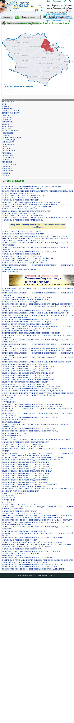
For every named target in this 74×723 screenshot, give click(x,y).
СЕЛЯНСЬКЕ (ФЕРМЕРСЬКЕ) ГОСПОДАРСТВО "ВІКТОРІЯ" (27, 464)
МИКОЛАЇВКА (8, 142)
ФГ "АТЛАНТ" (8, 397)
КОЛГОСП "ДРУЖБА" (11, 272)
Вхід (48, 1)
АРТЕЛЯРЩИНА (9, 102)
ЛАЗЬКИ (5, 135)
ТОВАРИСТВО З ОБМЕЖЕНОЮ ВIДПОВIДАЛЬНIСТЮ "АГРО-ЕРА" (30, 417)
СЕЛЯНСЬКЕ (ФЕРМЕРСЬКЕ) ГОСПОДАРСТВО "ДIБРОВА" (27, 469)
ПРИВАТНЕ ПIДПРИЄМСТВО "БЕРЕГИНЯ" (20, 331)
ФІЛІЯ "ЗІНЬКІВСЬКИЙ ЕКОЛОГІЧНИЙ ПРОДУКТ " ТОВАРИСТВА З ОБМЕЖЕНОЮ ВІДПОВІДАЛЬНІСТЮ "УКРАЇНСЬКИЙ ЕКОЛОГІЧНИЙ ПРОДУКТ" (37, 394)
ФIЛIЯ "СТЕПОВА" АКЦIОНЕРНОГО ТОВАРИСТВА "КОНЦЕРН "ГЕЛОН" (32, 391)
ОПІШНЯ (6, 146)
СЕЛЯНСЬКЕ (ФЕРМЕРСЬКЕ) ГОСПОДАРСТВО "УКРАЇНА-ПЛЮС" (30, 484)
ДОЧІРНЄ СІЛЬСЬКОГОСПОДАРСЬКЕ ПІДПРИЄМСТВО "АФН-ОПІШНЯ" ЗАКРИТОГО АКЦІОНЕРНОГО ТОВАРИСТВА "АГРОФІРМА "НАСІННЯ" (37, 516)
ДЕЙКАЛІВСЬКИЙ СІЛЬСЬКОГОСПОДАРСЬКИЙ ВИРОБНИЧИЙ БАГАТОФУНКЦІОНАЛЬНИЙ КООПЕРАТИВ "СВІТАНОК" (37, 454)
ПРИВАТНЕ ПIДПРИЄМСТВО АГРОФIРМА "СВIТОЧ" (24, 531)
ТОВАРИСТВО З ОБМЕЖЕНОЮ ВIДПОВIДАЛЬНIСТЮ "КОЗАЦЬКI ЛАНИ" (33, 569)
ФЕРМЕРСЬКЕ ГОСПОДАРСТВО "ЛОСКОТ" (20, 200)
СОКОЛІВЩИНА (9, 164)
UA (65, 1)
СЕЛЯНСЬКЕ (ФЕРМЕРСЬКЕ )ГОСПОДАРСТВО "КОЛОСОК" (27, 207)
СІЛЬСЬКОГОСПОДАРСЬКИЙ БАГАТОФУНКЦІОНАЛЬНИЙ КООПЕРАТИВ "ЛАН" (36, 440)
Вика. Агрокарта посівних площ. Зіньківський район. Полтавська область (59, 8)
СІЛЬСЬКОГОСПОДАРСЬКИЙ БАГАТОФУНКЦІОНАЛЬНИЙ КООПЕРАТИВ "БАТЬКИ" (37, 348)
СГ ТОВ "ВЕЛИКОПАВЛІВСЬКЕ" (16, 420)
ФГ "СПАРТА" (8, 502)
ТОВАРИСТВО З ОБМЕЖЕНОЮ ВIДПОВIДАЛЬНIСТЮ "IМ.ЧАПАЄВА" (31, 202)
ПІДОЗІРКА (7, 148)
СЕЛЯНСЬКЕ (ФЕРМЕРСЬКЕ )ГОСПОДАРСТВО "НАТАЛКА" (27, 297)
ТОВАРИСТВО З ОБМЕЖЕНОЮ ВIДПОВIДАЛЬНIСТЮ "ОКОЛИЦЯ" (30, 320)
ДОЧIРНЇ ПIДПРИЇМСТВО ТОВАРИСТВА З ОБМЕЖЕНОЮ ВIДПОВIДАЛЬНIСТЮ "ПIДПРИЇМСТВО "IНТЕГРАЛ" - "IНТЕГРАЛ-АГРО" (37, 239)
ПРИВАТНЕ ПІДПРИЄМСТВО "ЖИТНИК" (19, 269)
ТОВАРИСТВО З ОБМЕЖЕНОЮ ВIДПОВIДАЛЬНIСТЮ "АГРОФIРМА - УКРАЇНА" (36, 236)
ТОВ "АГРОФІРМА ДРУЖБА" (14, 433)
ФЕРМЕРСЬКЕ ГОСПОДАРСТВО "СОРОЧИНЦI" (22, 444)
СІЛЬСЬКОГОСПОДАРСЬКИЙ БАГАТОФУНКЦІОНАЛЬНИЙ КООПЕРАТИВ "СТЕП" (36, 362)
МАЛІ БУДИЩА (8, 140)
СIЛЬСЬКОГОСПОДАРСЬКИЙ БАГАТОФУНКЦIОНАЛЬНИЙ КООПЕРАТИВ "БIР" (35, 313)
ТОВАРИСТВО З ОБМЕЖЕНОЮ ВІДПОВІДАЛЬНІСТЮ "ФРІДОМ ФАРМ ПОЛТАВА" (37, 520)
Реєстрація (57, 1)
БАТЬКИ (5, 106)
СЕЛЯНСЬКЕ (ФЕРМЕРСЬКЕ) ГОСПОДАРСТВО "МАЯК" (25, 478)
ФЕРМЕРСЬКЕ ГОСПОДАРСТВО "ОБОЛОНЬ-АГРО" (23, 234)
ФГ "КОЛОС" (7, 400)
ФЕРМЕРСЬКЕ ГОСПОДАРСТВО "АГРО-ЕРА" (21, 553)
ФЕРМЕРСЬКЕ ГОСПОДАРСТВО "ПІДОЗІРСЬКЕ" (22, 263)
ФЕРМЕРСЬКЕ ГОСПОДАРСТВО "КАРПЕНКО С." (22, 220)
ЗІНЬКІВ (5, 124)
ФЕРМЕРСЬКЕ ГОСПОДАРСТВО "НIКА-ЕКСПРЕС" (23, 215)
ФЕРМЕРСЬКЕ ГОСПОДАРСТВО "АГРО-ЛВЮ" (21, 232)
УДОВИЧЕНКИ (8, 171)
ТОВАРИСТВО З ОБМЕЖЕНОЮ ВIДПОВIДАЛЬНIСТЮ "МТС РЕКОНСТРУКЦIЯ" (35, 311)
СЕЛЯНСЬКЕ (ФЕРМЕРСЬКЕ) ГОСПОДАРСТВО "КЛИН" (25, 475)
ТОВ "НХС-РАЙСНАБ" (11, 422)
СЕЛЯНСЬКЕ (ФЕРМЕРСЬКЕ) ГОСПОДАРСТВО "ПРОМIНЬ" (27, 375)
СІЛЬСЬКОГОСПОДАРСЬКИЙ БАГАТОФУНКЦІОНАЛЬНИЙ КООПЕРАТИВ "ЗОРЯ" (36, 351)
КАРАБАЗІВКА (8, 128)
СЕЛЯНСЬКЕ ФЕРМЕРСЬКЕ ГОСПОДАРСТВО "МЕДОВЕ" (26, 299)
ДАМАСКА (6, 120)
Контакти (28, 575)
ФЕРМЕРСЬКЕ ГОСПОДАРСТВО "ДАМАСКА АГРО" (24, 195)
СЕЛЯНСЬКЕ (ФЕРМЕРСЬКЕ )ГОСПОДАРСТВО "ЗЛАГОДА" (27, 211)
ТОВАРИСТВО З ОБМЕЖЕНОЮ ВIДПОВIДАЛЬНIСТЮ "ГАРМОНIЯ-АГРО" (33, 522)
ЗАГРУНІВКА (7, 126)
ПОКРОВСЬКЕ (8, 157)
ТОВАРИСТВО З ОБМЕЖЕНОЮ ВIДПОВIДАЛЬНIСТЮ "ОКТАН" (29, 252)
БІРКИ (4, 104)
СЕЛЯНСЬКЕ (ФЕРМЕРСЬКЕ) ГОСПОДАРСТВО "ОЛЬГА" (26, 371)
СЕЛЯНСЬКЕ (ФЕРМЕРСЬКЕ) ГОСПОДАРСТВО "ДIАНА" (26, 466)
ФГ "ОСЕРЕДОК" (9, 498)
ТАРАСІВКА (7, 169)
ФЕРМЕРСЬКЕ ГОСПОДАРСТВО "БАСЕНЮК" (21, 198)
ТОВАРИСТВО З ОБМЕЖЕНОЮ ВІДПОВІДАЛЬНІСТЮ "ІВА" (27, 558)
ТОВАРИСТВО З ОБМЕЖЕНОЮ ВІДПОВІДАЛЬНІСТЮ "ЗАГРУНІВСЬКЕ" (32, 406)
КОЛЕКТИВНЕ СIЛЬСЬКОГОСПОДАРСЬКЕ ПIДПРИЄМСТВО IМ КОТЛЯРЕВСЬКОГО (37, 544)
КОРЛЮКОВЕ (7, 133)
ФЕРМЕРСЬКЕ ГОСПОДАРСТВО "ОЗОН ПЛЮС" (22, 513)
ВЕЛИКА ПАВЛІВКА (10, 113)
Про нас (21, 575)
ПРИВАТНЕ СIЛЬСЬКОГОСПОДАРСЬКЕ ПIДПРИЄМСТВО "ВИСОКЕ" (31, 333)
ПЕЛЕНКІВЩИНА (9, 151)
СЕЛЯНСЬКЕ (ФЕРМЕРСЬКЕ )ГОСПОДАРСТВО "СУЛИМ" (26, 364)
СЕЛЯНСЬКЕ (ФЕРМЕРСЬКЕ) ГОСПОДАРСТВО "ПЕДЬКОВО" (28, 373)
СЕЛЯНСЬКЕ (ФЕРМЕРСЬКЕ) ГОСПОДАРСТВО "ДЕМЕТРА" (27, 368)
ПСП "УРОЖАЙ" (9, 437)
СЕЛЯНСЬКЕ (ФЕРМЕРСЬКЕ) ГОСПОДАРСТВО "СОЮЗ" (25, 482)
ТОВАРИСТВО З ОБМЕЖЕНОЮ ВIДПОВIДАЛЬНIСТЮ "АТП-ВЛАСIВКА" (32, 186)
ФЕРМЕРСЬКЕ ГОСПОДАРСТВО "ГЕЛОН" (19, 209)
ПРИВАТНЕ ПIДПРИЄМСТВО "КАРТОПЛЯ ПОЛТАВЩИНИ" (27, 322)
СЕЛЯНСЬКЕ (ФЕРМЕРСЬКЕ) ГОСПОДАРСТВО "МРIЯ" (25, 480)
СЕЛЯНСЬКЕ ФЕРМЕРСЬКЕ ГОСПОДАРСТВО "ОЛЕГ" (24, 486)
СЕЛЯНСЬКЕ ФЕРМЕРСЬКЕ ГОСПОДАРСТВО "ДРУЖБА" (26, 384)
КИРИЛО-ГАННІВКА (10, 131)
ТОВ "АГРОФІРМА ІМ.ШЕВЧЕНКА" (17, 524)
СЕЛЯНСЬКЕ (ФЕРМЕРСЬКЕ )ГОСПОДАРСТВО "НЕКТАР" (26, 328)
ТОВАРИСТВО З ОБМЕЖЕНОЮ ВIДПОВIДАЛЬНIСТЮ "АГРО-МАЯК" (31, 389)
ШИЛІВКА (6, 175)
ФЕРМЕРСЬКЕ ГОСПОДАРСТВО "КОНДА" (20, 302)
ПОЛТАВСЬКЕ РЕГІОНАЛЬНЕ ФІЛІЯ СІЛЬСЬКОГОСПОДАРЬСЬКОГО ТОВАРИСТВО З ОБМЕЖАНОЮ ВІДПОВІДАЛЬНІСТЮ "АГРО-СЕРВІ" (37, 561)
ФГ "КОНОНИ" (8, 495)
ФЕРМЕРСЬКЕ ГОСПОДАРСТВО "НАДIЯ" (19, 511)
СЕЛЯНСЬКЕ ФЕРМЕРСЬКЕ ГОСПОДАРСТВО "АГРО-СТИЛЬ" (28, 380)
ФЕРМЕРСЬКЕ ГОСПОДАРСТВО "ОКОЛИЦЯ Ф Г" (23, 256)
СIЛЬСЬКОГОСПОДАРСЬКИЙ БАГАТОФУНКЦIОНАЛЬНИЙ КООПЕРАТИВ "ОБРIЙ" (37, 218)
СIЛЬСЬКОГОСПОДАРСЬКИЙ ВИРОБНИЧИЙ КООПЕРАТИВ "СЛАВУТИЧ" (33, 542)
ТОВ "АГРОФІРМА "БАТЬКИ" (14, 435)
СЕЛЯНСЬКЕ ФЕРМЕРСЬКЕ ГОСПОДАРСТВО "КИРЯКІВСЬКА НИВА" (31, 386)
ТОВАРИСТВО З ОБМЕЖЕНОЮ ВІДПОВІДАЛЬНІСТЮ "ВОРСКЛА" (30, 431)
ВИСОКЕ (5, 115)
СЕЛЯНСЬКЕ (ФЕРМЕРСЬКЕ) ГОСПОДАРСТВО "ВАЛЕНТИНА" (28, 366)
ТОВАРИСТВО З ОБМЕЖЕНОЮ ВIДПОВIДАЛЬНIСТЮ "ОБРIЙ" (28, 429)
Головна (6, 17)
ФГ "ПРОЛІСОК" (9, 402)
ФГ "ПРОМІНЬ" (8, 500)
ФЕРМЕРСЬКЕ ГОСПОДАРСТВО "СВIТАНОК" (21, 549)
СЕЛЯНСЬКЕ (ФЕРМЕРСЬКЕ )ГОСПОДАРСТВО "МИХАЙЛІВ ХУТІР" (31, 460)
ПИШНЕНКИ (7, 155)
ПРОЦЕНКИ (7, 162)
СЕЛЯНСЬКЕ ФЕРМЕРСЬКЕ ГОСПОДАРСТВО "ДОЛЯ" (25, 382)
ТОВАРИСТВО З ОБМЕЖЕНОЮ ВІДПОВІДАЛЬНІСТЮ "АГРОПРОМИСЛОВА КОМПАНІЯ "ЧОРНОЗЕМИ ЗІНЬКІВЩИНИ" (37, 490)
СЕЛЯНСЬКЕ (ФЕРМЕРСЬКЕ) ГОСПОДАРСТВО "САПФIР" (26, 377)
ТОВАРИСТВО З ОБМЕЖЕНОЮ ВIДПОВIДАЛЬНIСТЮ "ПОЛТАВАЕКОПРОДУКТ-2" (37, 304)
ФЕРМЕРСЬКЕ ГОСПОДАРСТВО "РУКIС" (19, 540)
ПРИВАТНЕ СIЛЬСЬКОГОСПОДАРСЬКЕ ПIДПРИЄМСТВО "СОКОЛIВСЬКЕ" (33, 458)
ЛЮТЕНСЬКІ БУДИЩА (11, 137)
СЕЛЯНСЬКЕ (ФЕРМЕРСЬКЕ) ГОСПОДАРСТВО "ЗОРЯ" (25, 261)
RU (70, 1)
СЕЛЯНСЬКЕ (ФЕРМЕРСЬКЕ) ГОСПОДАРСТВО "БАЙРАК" (26, 462)
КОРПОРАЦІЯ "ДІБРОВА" (12, 555)
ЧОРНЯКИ (6, 173)
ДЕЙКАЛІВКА (8, 122)
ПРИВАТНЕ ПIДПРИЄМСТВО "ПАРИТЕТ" (19, 213)
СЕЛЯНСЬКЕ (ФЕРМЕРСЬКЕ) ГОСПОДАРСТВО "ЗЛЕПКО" (26, 473)
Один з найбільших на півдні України (37, 226)
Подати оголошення (29, 17)
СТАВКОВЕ (7, 166)
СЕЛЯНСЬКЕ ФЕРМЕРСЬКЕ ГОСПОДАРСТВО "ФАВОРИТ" (26, 324)
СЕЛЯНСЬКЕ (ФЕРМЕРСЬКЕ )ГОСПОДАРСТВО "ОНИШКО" (27, 547)
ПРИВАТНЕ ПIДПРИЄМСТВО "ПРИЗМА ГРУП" (22, 189)
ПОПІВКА (6, 160)
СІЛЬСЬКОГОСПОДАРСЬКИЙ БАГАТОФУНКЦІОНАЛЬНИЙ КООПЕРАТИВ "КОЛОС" (37, 204)
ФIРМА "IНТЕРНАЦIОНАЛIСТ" (15, 493)
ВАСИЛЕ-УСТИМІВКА (11, 111)
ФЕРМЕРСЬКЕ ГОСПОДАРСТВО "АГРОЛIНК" (21, 254)
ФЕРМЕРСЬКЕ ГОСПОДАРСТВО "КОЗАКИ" (20, 504)
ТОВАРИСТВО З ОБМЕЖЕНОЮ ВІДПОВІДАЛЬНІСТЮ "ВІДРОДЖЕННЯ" (32, 404)
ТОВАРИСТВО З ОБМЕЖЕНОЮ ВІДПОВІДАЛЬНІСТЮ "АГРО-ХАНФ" (31, 551)
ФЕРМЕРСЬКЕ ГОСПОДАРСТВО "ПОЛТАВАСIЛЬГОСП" (25, 442)
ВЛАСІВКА (6, 117)
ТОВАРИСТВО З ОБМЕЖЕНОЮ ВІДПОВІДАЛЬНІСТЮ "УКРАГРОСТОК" (32, 564)
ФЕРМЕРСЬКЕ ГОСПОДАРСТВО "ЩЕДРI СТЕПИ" (23, 446)
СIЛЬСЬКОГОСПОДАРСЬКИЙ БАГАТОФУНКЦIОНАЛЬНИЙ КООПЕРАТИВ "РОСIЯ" (37, 326)
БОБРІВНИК (7, 108)
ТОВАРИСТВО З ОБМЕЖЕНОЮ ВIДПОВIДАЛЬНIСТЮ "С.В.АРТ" (29, 567)
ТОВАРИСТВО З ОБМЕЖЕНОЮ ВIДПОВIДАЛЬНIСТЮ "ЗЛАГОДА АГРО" (32, 538)
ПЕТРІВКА (6, 153)
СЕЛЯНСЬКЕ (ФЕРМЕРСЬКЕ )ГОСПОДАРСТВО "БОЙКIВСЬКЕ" (28, 258)
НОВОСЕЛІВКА (8, 144)
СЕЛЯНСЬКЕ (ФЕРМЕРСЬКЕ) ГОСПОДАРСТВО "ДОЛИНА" (27, 471)
